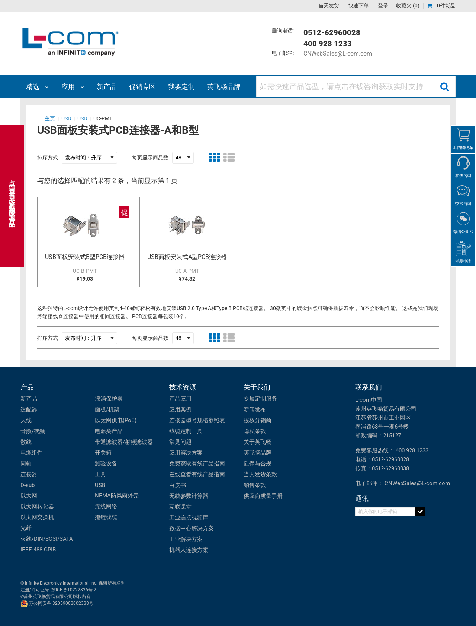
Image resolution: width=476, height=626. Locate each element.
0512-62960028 (390, 459)
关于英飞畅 (257, 442)
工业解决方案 (186, 539)
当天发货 (328, 6)
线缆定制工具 (186, 431)
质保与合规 (257, 463)
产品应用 (180, 398)
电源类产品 (109, 431)
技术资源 (182, 387)
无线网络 (106, 506)
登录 (383, 6)
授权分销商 (257, 420)
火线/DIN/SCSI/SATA (46, 538)
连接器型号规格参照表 (197, 420)
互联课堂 (180, 506)
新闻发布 (255, 409)
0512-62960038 (390, 468)
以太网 (28, 495)
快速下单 (358, 6)
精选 (37, 87)
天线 (26, 420)
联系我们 (368, 387)
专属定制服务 (260, 398)
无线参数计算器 (188, 496)
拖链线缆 (106, 517)
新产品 (28, 398)
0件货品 (441, 6)
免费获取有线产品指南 (197, 463)
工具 (100, 474)
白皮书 (177, 485)
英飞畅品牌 (257, 452)
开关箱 (103, 452)
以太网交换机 (37, 517)
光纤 (26, 528)
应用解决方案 (186, 452)
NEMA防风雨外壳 (117, 495)
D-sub (27, 485)
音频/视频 (32, 431)
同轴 (26, 463)
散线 (26, 442)
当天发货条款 (260, 474)
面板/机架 (107, 409)
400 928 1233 (412, 450)
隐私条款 (255, 431)
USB (100, 485)
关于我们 (257, 387)
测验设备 (106, 463)
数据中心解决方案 (191, 528)
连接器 (28, 474)
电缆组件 (31, 452)
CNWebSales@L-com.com (337, 53)
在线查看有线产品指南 (197, 474)
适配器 (28, 409)
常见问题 (180, 442)
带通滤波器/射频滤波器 (124, 442)
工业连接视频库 (188, 517)
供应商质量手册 (263, 496)
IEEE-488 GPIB (38, 549)
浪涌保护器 (109, 398)
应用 (72, 87)
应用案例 (180, 409)
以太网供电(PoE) (115, 420)
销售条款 (255, 485)
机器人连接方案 (188, 550)
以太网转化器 (37, 506)
